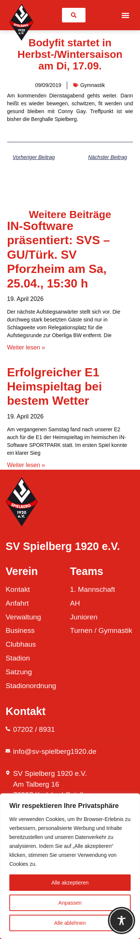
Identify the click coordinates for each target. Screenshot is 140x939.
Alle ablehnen (70, 923)
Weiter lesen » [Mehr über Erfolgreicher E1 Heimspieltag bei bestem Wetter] (26, 465)
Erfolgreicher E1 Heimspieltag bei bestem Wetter (54, 387)
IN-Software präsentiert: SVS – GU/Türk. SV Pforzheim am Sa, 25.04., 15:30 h (58, 254)
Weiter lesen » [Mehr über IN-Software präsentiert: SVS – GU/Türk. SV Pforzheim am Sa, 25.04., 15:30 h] (26, 347)
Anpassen (69, 903)
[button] (125, 15)
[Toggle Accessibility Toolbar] (121, 920)
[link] (73, 15)
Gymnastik (92, 85)
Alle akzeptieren (70, 883)
